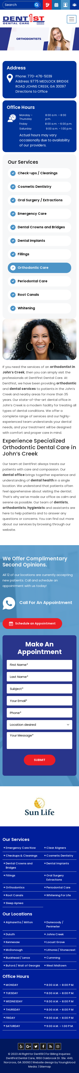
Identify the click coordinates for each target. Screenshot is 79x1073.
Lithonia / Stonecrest (60, 950)
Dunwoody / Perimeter (54, 924)
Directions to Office (31, 91)
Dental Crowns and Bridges (41, 227)
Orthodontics (15, 887)
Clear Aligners (56, 848)
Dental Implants (31, 240)
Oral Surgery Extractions (55, 877)
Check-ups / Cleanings (38, 173)
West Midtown (56, 966)
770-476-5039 (39, 76)
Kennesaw (13, 942)
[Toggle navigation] (71, 19)
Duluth (10, 934)
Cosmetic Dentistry (34, 186)
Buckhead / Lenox (18, 958)
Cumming (53, 958)
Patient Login (65, 5)
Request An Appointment (56, 5)
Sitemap (45, 1067)
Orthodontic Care (33, 267)
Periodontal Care (32, 281)
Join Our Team (74, 4)
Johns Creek (55, 934)
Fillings (23, 254)
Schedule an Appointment (32, 623)
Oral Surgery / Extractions (40, 200)
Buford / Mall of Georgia (23, 966)
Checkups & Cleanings (21, 856)
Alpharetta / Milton (19, 922)
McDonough (14, 950)
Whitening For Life (58, 895)
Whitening (26, 308)
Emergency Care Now (21, 848)
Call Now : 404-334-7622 (47, 5)
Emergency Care (32, 213)
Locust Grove (55, 942)
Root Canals (28, 294)
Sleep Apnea (14, 903)
